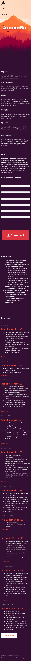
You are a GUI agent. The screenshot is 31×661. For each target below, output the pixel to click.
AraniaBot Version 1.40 (11, 329)
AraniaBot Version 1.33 (11, 365)
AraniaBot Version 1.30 (11, 452)
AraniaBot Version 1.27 (12, 538)
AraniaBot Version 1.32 (11, 383)
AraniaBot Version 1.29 (11, 490)
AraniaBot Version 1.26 (12, 570)
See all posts (9, 635)
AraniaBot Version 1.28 (12, 520)
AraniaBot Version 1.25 (12, 608)
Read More (4, 357)
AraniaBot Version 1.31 (11, 420)
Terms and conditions (7, 658)
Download (15, 235)
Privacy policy (20, 658)
